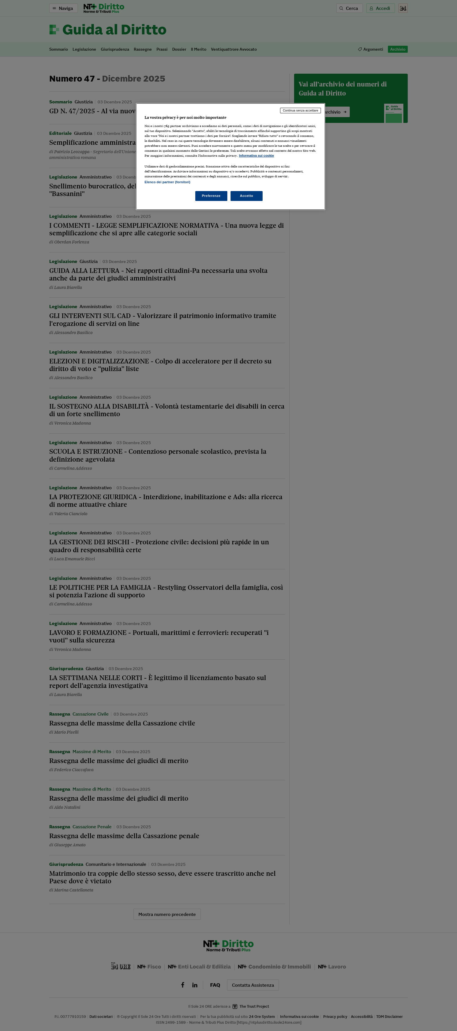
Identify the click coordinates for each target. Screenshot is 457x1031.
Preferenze (211, 195)
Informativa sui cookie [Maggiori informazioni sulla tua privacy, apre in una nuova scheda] (256, 155)
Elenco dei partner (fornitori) (167, 182)
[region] (230, 156)
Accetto (246, 195)
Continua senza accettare (300, 110)
